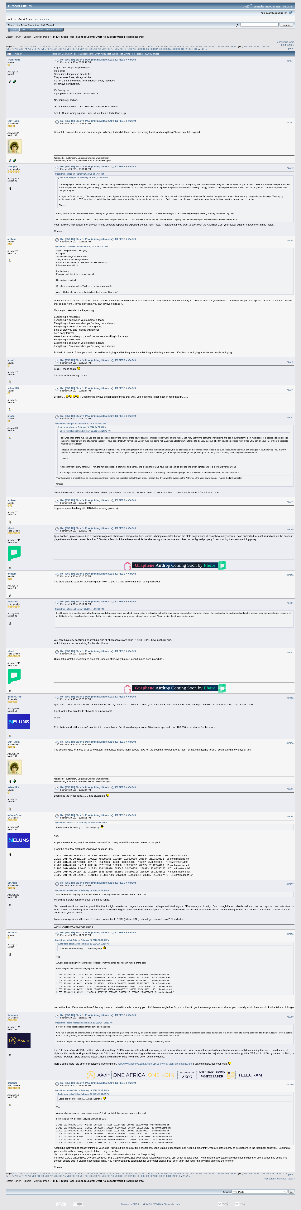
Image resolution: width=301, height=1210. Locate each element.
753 (196, 46)
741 (144, 46)
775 (29, 49)
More (58, 30)
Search (31, 30)
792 (104, 49)
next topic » (287, 44)
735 (118, 46)
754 (201, 46)
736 (122, 46)
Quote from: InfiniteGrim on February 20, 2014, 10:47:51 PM (82, 890)
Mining (37, 36)
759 (222, 46)
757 (214, 46)
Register (49, 30)
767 (259, 46)
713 (21, 46)
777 (38, 49)
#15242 (290, 122)
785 (73, 49)
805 (161, 49)
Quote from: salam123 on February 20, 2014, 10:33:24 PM (81, 823)
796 (121, 49)
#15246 (290, 390)
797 (126, 49)
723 (65, 46)
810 (182, 49)
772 (16, 49)
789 (91, 49)
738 (131, 46)
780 (51, 49)
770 (8, 49)
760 (227, 46)
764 (246, 46)
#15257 (290, 884)
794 (112, 49)
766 (254, 46)
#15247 (290, 417)
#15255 (290, 789)
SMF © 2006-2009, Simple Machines (163, 1204)
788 (86, 49)
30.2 (43, 25)
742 (148, 46)
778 (43, 49)
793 (108, 49)
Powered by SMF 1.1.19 (132, 1204)
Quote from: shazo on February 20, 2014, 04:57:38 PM (79, 174)
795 (117, 49)
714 (26, 46)
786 (77, 49)
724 (70, 46)
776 (34, 49)
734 (113, 46)
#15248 (290, 502)
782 (60, 49)
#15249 (290, 529)
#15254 (290, 743)
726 (78, 46)
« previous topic (285, 42)
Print (290, 48)
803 (152, 49)
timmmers (13, 1015)
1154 (203, 49)
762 (236, 46)
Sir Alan (12, 882)
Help (23, 30)
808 (174, 49)
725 (74, 46)
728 (87, 46)
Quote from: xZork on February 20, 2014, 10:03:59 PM (79, 609)
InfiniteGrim (14, 696)
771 (12, 49)
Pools (46, 36)
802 (148, 49)
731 (100, 46)
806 (165, 49)
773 (21, 49)
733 (109, 46)
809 (178, 49)
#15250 (290, 575)
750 (183, 46)
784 (69, 49)
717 (39, 46)
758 (218, 46)
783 (64, 49)
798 (130, 49)
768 (263, 46)
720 (52, 46)
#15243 (290, 168)
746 (166, 46)
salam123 (13, 388)
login (36, 19)
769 (268, 46)
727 (83, 46)
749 (179, 46)
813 (196, 49)
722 (61, 46)
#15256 (290, 816)
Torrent (50, 25)
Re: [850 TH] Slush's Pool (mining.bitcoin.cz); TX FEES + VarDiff (98, 59)
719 (48, 46)
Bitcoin (27, 36)
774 (25, 49)
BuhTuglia (13, 120)
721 (56, 46)
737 (126, 46)
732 (105, 46)
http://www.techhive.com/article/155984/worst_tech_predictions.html (154, 1063)
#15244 (290, 240)
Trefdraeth (13, 59)
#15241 (290, 61)
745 (161, 46)
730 (96, 46)
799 (134, 49)
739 (135, 46)
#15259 (290, 1017)
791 (99, 49)
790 (95, 49)
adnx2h (11, 360)
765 (250, 46)
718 (43, 46)
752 (192, 46)
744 (157, 46)
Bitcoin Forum (13, 36)
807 (169, 49)
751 (187, 46)
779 (47, 49)
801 (143, 49)
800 (139, 49)
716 (34, 46)
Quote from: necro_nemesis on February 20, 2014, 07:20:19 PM (83, 1023)
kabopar (12, 166)
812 (191, 49)
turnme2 (12, 932)
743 (153, 46)
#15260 (290, 1084)
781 (56, 49)
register (45, 19)
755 (205, 46)
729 (91, 46)
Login (40, 30)
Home (14, 30)
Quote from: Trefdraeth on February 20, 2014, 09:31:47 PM (81, 246)
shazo (11, 416)
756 (209, 46)
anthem (11, 239)
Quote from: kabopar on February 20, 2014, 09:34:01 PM (80, 424)
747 (170, 46)
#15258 (290, 934)
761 (231, 46)
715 (30, 46)
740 (139, 46)
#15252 (290, 652)
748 (174, 46)
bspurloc (12, 601)
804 (156, 49)
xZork (10, 528)
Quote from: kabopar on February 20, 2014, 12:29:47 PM (82, 178)
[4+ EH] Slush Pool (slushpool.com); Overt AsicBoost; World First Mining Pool (98, 36)
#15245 (290, 362)
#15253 (290, 698)
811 (187, 49)
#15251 (290, 603)
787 (82, 49)
